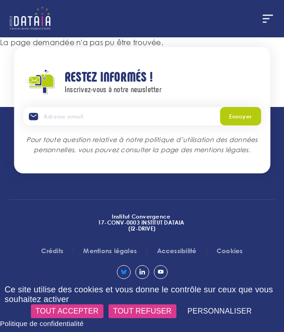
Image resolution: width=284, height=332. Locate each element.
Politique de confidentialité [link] (42, 323)
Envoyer (240, 116)
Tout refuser (142, 311)
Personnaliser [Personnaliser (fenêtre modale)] (219, 311)
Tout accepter (67, 311)
